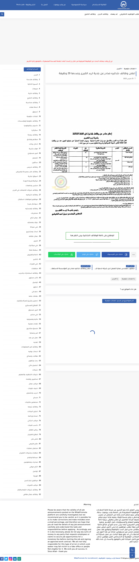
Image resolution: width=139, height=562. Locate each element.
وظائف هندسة (32, 80)
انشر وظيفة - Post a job (25, 5)
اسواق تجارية (33, 176)
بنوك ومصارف (32, 223)
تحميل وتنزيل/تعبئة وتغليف (27, 301)
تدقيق (35, 287)
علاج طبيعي (33, 444)
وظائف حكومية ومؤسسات (28, 121)
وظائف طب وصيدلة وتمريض (27, 172)
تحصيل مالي (33, 365)
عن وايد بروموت (59, 5)
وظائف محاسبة (32, 103)
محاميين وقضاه (32, 379)
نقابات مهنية (33, 324)
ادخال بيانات (33, 144)
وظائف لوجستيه (31, 209)
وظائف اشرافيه (32, 195)
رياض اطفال (33, 430)
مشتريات (34, 213)
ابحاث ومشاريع (32, 232)
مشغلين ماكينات (31, 402)
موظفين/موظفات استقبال (28, 200)
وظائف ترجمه (33, 407)
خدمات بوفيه (33, 352)
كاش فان (34, 439)
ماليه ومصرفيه (32, 319)
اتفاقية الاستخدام (99, 5)
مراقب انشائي (33, 421)
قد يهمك (114, 14)
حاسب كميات (33, 425)
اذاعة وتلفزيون (32, 255)
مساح (35, 398)
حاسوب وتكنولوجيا (31, 126)
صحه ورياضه (33, 416)
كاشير (35, 259)
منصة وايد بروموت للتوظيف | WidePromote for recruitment (97, 558)
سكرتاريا (34, 130)
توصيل (35, 283)
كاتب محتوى (33, 278)
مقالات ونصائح (32, 356)
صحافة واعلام (32, 458)
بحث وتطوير (33, 361)
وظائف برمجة (33, 135)
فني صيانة (34, 227)
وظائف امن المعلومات (29, 347)
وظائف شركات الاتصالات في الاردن (25, 190)
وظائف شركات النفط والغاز (28, 490)
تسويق (35, 112)
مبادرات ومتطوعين (31, 462)
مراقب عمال (33, 384)
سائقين (35, 163)
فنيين (36, 241)
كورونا (35, 476)
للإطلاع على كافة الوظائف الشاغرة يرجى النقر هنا (92, 236)
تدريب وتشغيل (32, 393)
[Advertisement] (69, 39)
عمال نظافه (33, 236)
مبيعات (35, 89)
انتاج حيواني (33, 467)
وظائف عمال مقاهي (30, 495)
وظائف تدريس (32, 167)
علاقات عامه (33, 296)
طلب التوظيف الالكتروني (129, 14)
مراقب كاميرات (32, 485)
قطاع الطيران (33, 435)
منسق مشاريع (32, 329)
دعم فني (35, 292)
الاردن (119, 69)
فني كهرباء (34, 264)
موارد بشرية (33, 149)
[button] (115, 254)
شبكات (35, 370)
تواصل (35, 472)
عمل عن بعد (33, 338)
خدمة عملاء (33, 107)
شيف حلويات (33, 389)
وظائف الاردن (103, 14)
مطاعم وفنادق (32, 140)
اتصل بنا (44, 5)
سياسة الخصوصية (79, 5)
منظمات (34, 269)
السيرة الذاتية (33, 84)
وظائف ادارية (33, 94)
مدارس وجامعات (32, 186)
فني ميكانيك (33, 246)
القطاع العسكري (31, 306)
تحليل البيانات (32, 412)
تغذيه (36, 342)
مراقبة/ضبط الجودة (30, 181)
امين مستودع (33, 153)
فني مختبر (34, 315)
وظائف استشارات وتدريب (28, 273)
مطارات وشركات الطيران (28, 453)
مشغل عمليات (32, 448)
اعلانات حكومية (129, 69)
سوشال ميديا (32, 204)
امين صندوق (33, 310)
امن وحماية (34, 333)
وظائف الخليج (90, 14)
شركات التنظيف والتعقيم (28, 375)
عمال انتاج (34, 218)
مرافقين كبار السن (31, 481)
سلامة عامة (33, 250)
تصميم (35, 158)
